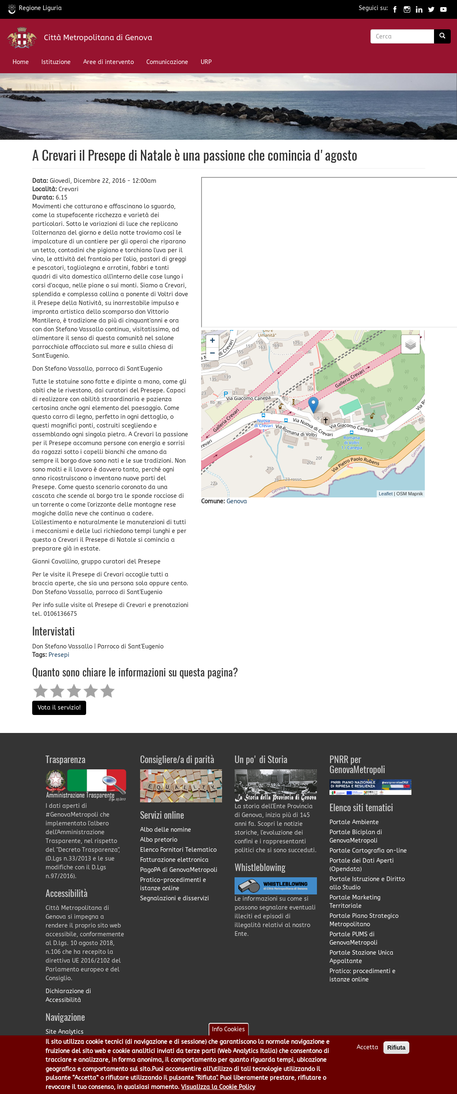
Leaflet (386, 493)
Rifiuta (396, 1047)
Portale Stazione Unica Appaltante (361, 957)
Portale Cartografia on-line (368, 850)
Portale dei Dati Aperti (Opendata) (361, 865)
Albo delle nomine (165, 829)
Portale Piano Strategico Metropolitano (363, 920)
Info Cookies (228, 1029)
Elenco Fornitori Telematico (178, 849)
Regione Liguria (35, 8)
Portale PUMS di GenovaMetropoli (353, 938)
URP (206, 62)
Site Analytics (65, 1031)
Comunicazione (167, 62)
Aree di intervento (108, 62)
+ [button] (212, 341)
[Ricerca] (442, 36)
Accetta (367, 1047)
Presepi (59, 654)
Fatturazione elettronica (174, 859)
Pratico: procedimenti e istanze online (362, 975)
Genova (237, 501)
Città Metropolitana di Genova (98, 37)
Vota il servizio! (59, 707)
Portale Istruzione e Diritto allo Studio (367, 883)
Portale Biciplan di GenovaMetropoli (355, 836)
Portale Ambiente (354, 822)
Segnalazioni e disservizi (174, 898)
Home (21, 62)
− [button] (212, 354)
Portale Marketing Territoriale (354, 902)
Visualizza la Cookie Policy (218, 1087)
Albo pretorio (158, 839)
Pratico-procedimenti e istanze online (173, 884)
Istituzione (56, 62)
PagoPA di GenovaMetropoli (178, 870)
